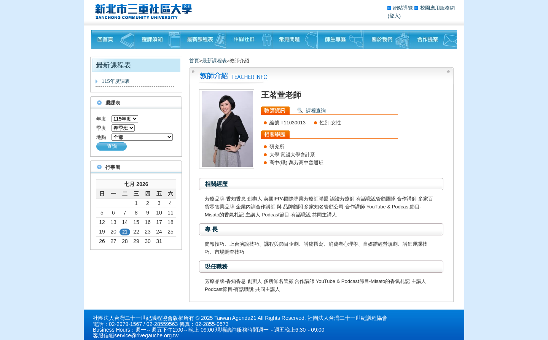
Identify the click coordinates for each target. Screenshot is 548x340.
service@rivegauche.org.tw (146, 335)
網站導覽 (403, 8)
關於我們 (386, 39)
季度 (101, 128)
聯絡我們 (433, 39)
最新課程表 (203, 39)
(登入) (394, 16)
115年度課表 (116, 81)
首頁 (194, 61)
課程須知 (157, 39)
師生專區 (340, 39)
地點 (101, 137)
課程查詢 (316, 110)
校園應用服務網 (437, 8)
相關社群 (249, 39)
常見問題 (295, 39)
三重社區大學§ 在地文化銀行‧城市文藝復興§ (145, 11)
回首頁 (112, 39)
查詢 (112, 146)
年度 (101, 119)
